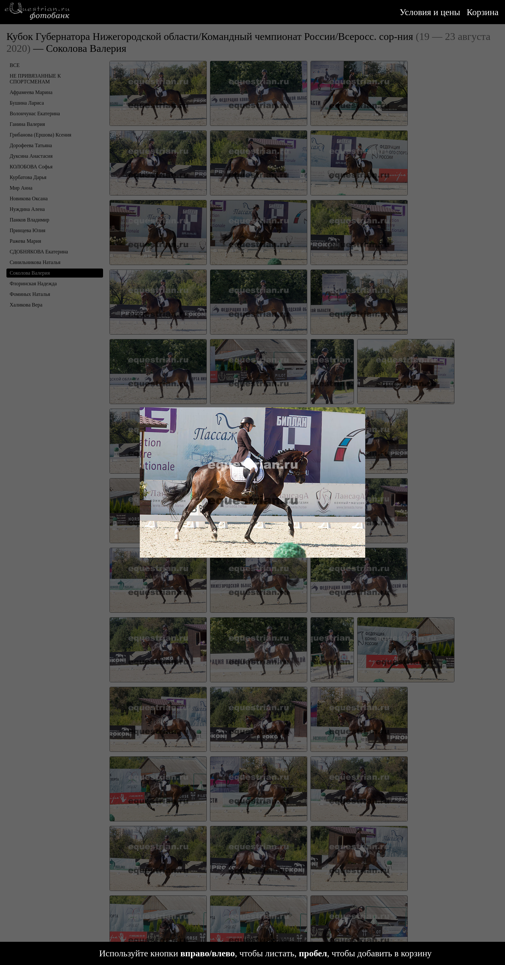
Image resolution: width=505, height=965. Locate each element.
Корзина (483, 12)
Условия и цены (430, 12)
